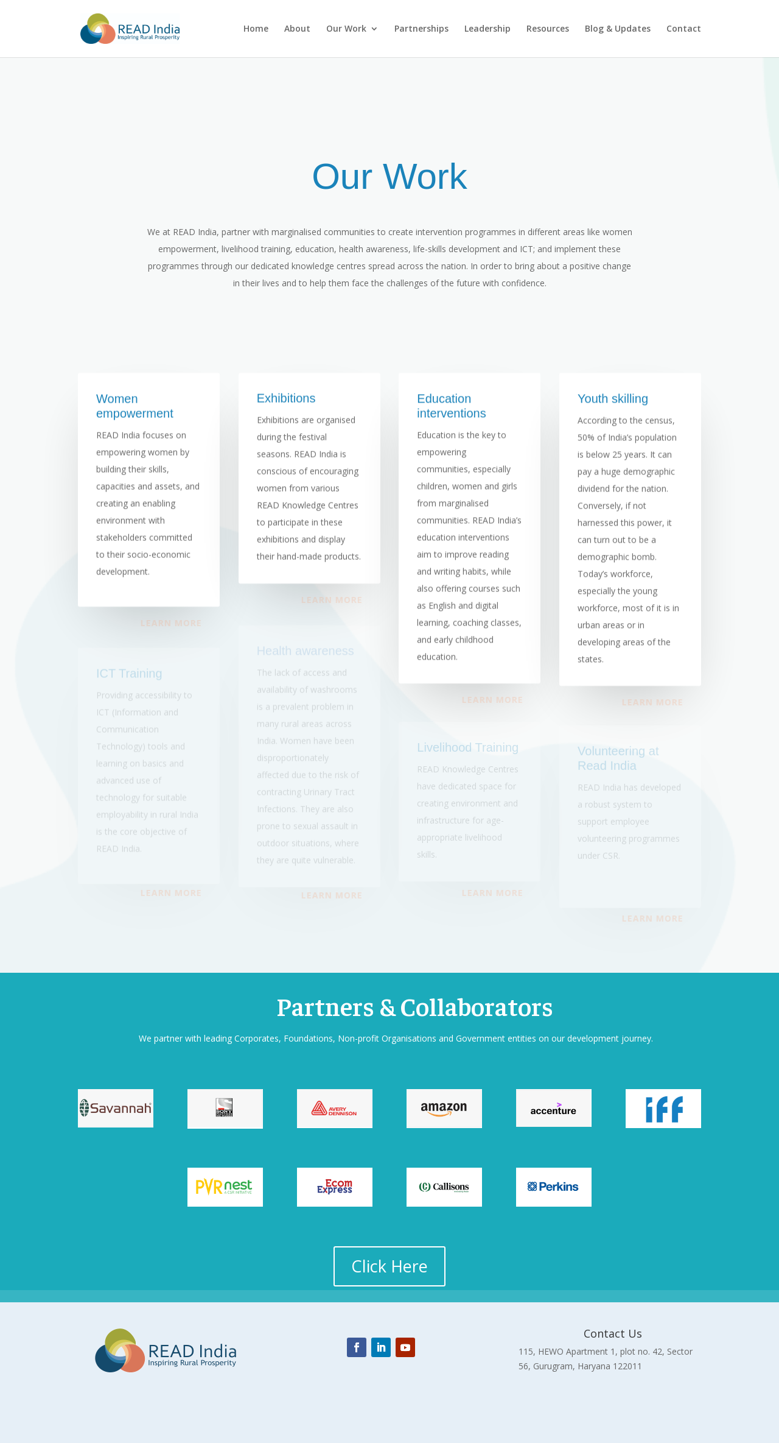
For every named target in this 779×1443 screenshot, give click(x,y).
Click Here (389, 1266)
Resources (547, 29)
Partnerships (421, 29)
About (297, 29)
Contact (683, 29)
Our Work (346, 29)
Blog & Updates (618, 29)
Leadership (487, 29)
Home (255, 29)
